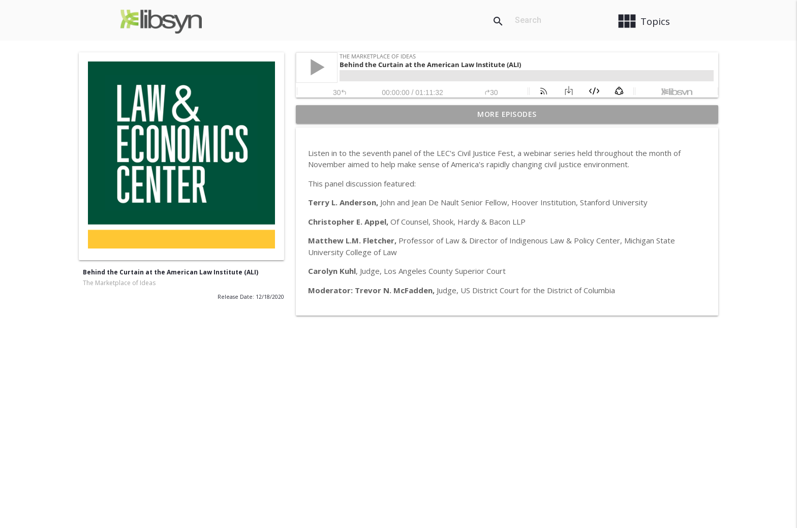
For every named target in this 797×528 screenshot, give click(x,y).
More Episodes (507, 114)
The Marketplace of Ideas (119, 282)
